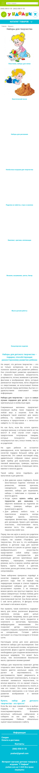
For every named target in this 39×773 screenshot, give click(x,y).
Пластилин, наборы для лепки (19, 64)
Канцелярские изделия (19, 346)
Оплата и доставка (10, 740)
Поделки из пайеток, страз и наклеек (19, 205)
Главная (4, 26)
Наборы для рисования (19, 134)
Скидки (5, 737)
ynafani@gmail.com (19, 753)
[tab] (3, 3)
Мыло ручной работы (19, 311)
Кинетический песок (19, 99)
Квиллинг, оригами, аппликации (19, 240)
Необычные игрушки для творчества (19, 170)
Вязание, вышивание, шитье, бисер (19, 275)
